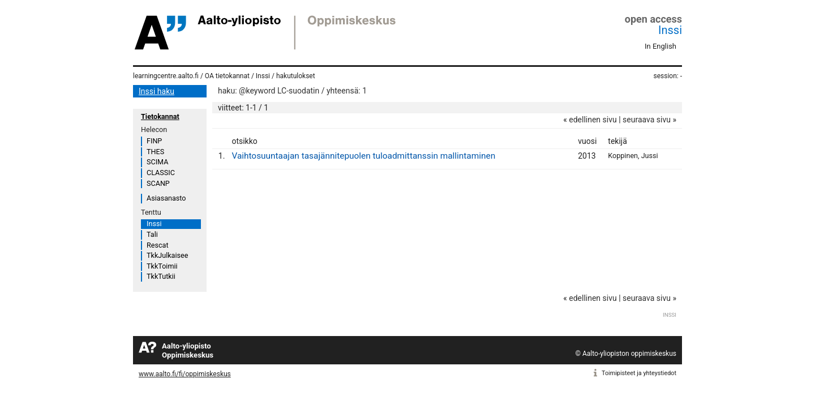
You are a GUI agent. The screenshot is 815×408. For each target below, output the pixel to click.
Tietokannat (160, 116)
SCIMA (157, 162)
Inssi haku (156, 91)
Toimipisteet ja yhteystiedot (639, 373)
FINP (154, 141)
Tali (152, 234)
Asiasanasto (166, 198)
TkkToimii (162, 266)
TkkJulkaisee (167, 255)
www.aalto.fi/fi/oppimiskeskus (185, 374)
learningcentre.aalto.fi (166, 76)
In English (660, 46)
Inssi (670, 30)
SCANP (158, 183)
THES (155, 151)
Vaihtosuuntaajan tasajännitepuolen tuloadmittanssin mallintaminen (363, 156)
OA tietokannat (227, 76)
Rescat (158, 245)
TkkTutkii (161, 276)
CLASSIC (161, 172)
